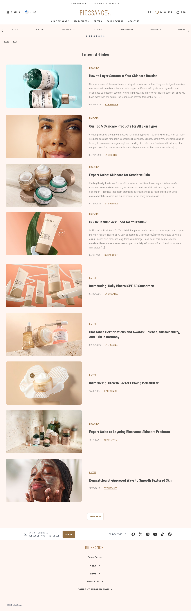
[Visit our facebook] (133, 534)
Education (97, 29)
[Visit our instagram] (148, 534)
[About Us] (95, 581)
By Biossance (111, 104)
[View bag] (181, 12)
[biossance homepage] (95, 13)
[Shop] (95, 573)
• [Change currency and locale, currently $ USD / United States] (30, 12)
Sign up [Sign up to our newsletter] (68, 534)
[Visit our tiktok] (162, 534)
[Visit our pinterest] (169, 534)
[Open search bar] (150, 12)
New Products (69, 29)
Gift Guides (155, 29)
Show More (95, 516)
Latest (15, 29)
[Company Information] (95, 589)
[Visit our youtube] (155, 534)
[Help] (95, 565)
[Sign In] (13, 12)
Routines (40, 29)
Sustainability (126, 29)
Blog (15, 41)
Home (6, 41)
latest (92, 277)
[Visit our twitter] (140, 534)
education (94, 423)
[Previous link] (2, 30)
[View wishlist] (163, 12)
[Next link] (188, 30)
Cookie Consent (95, 557)
